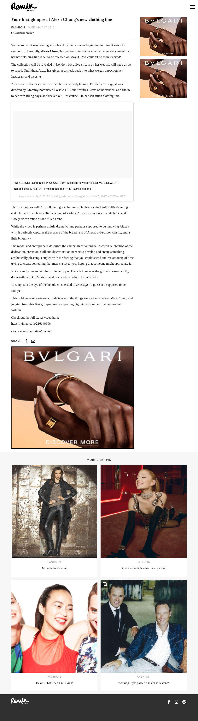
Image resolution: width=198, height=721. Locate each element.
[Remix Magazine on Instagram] (176, 702)
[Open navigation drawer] (192, 7)
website (105, 64)
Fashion (18, 27)
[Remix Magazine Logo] (24, 7)
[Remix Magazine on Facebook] (169, 702)
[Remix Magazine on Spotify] (184, 702)
